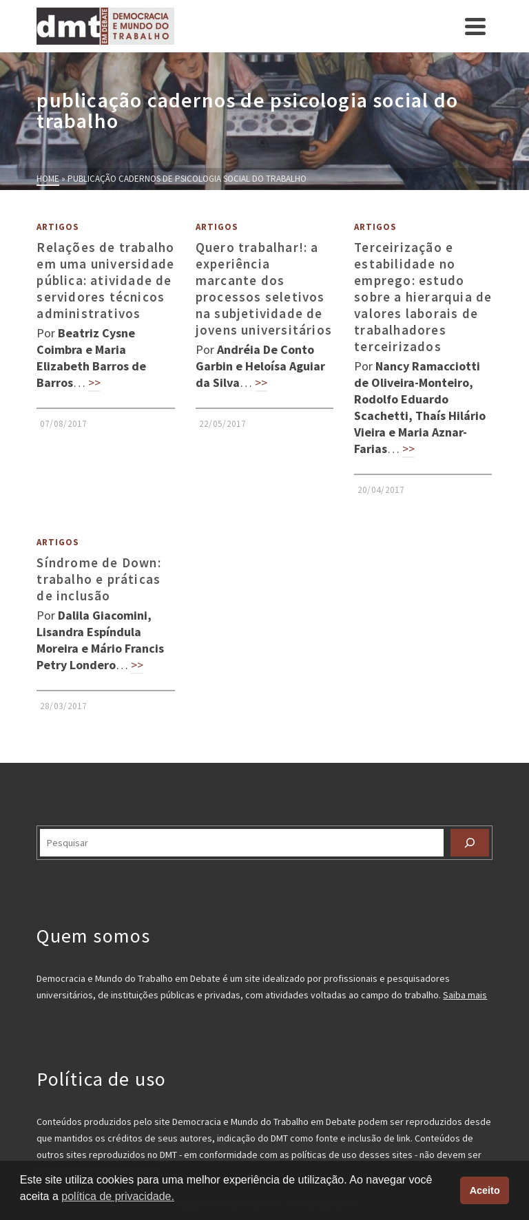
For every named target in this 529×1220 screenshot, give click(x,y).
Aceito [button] (485, 1190)
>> (94, 382)
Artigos (58, 227)
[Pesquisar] (469, 842)
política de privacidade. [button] (117, 1196)
